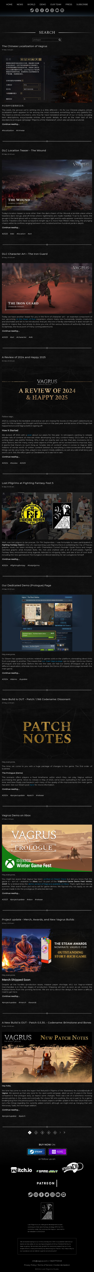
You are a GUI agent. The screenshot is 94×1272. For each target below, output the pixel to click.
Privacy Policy (30, 1265)
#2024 (5, 463)
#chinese (20, 130)
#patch (30, 795)
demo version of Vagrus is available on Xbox (48, 884)
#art (30, 234)
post (29, 435)
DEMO (43, 4)
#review (13, 463)
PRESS (69, 4)
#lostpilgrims (33, 565)
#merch (22, 1002)
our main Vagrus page (52, 661)
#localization (8, 130)
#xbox (29, 899)
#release (40, 795)
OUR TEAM (55, 4)
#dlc (12, 234)
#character (21, 337)
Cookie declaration (62, 1265)
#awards (32, 1002)
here (32, 785)
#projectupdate (17, 795)
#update (23, 679)
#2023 (5, 899)
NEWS (20, 4)
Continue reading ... (10, 124)
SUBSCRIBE (82, 4)
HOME (9, 4)
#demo (13, 679)
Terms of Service (45, 1265)
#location (21, 234)
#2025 (5, 234)
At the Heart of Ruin (26, 319)
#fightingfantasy (17, 565)
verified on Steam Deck (54, 879)
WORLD (31, 4)
